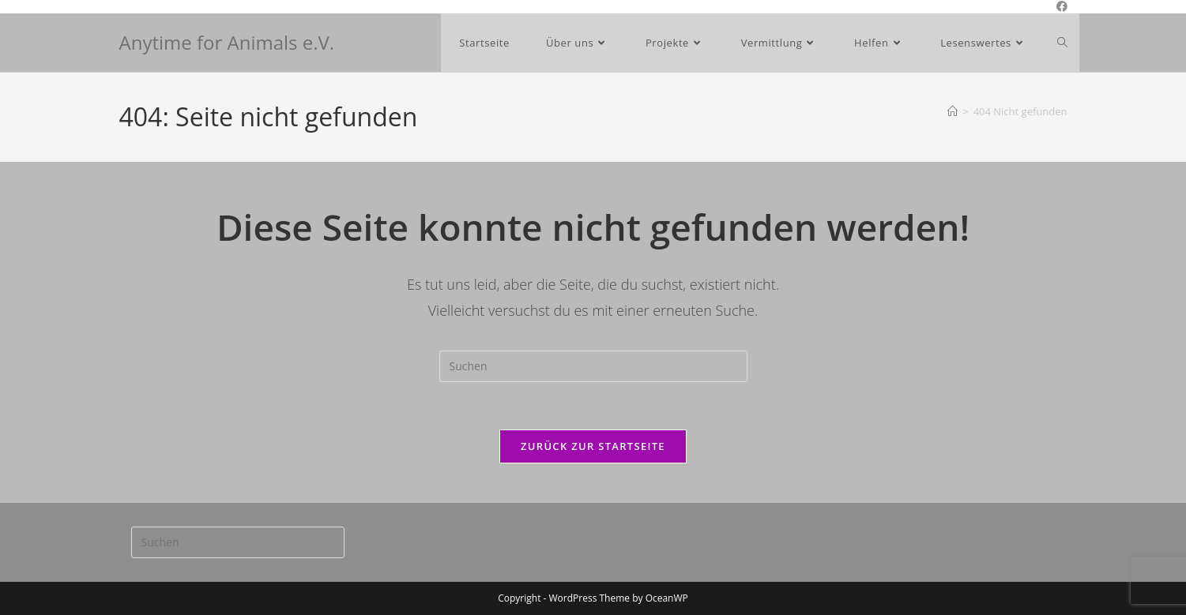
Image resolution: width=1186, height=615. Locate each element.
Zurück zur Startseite (593, 446)
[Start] (952, 111)
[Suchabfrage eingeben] (593, 366)
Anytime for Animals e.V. (227, 42)
